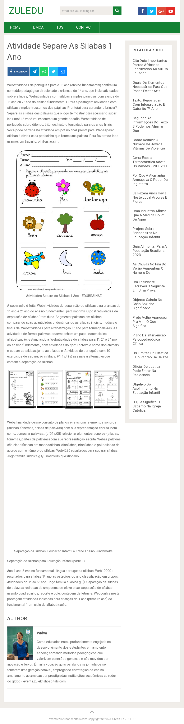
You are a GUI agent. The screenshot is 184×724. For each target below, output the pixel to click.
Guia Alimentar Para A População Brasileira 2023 (150, 250)
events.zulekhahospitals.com (68, 719)
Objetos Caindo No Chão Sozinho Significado (147, 304)
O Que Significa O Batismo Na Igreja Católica (147, 406)
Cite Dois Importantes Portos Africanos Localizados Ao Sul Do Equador (150, 66)
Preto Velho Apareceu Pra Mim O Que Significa (150, 321)
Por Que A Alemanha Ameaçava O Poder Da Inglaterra (150, 179)
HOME (15, 27)
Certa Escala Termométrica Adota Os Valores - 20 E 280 (150, 162)
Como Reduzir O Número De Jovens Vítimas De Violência (149, 144)
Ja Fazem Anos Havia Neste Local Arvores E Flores (150, 197)
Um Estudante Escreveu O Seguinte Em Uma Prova (149, 286)
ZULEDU (26, 10)
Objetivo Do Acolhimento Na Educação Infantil (146, 388)
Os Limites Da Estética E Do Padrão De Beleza (150, 355)
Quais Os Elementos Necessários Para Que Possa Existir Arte (150, 86)
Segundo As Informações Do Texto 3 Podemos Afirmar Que (150, 124)
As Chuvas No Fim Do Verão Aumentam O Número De (149, 268)
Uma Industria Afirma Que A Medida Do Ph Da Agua (149, 215)
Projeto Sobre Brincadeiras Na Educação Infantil (146, 233)
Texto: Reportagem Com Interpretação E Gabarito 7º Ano (149, 104)
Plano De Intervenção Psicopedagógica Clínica (149, 339)
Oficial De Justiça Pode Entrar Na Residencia (146, 370)
